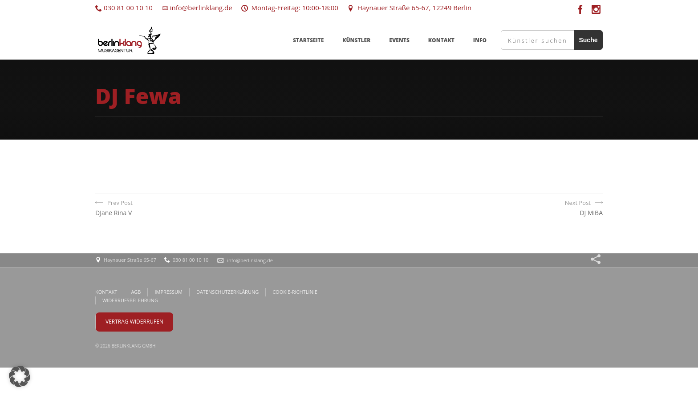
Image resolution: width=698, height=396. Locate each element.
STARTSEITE (308, 40)
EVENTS (399, 40)
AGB (136, 291)
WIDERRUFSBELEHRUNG (130, 300)
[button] (19, 376)
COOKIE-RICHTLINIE (294, 291)
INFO (480, 40)
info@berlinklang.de (197, 7)
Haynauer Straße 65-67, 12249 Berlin (409, 7)
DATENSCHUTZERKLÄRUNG (227, 291)
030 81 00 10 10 (124, 7)
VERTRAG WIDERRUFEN (134, 321)
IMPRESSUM (168, 291)
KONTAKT (441, 40)
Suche (588, 40)
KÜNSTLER (356, 40)
